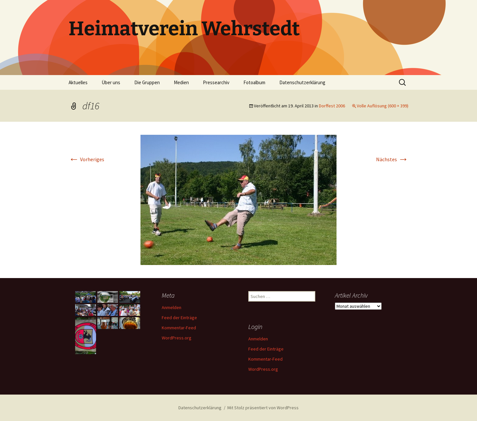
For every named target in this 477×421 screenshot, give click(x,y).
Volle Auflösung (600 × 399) (382, 106)
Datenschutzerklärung (302, 82)
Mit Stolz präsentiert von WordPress (263, 408)
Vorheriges (86, 159)
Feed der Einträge (179, 317)
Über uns (111, 82)
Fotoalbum (254, 82)
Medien (181, 82)
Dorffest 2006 (332, 106)
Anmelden (171, 307)
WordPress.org (176, 338)
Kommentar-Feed (179, 328)
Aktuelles (78, 82)
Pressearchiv (216, 82)
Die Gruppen (147, 82)
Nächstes (392, 159)
